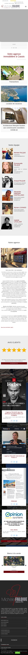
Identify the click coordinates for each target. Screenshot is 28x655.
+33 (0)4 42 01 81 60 (19, 3)
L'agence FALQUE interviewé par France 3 (14, 456)
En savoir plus (14, 363)
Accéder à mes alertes (9, 3)
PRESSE (14, 500)
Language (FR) (5, 0)
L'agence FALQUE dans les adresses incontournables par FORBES (14, 413)
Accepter (17, 652)
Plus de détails (24, 652)
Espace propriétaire (18, 2)
